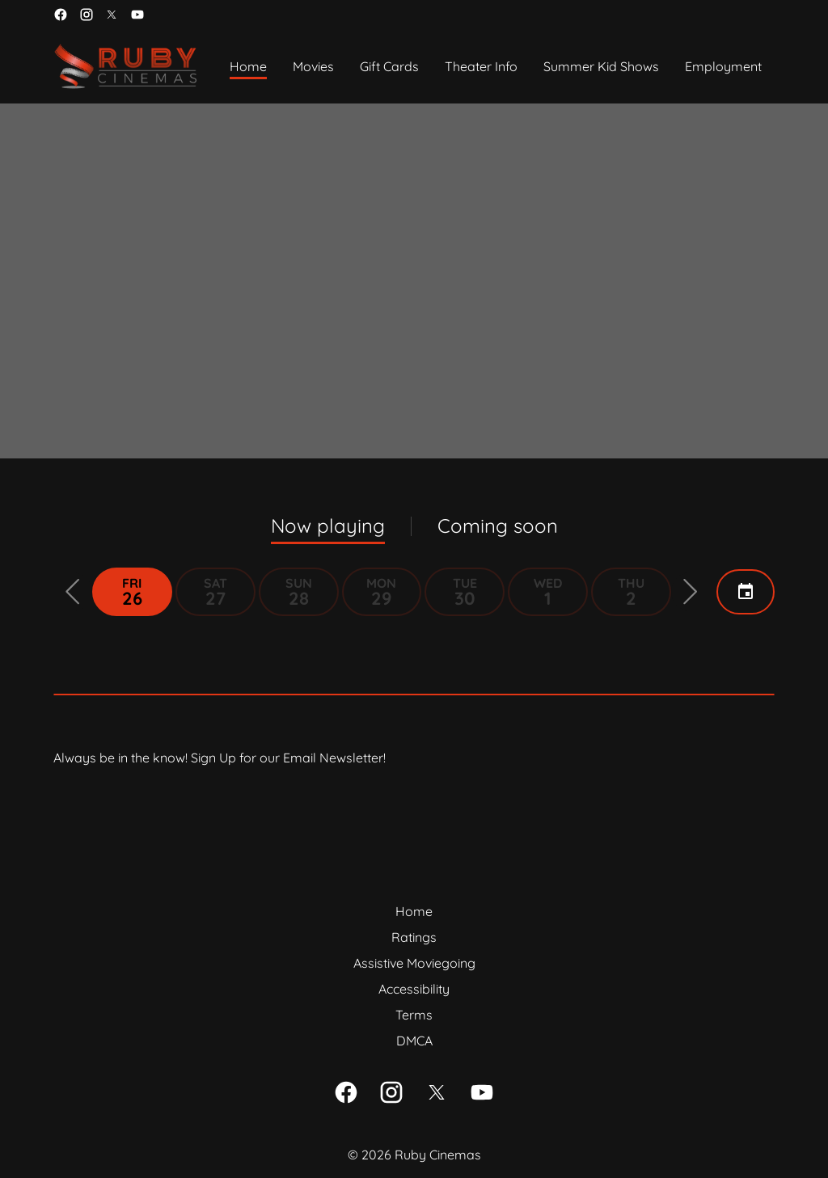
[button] (72, 591)
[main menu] (496, 66)
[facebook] (60, 14)
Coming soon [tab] (497, 525)
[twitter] (111, 14)
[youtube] (137, 14)
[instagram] (86, 14)
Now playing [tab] (328, 525)
